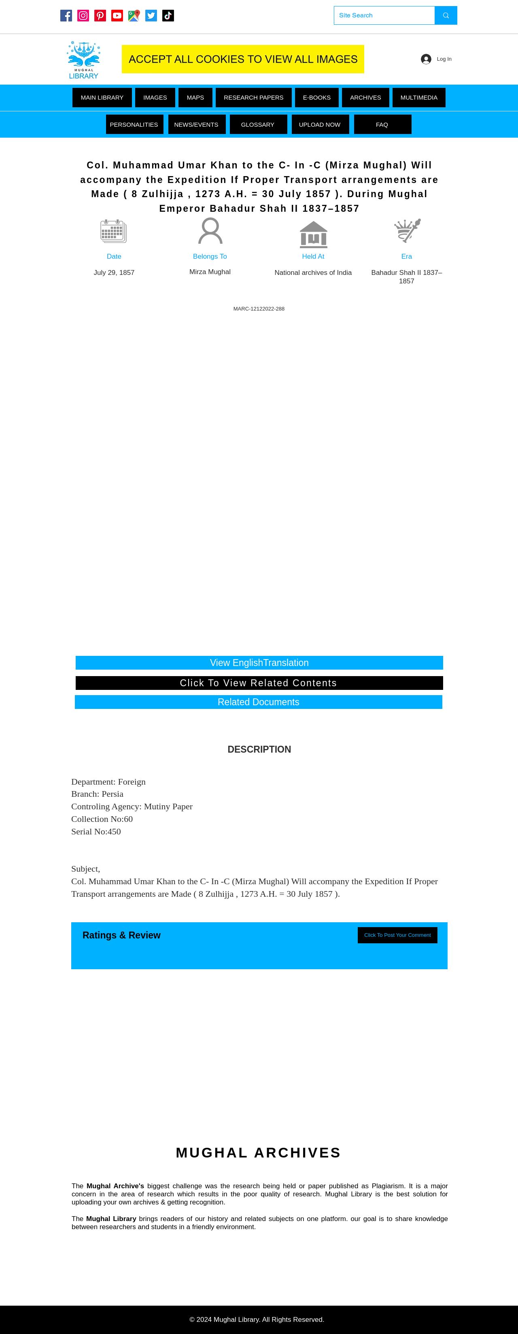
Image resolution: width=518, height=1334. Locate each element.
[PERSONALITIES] (134, 124)
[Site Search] (378, 15)
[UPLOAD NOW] (320, 124)
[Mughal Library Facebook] (66, 15)
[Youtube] (117, 15)
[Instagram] (83, 15)
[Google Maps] (134, 15)
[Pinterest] (100, 15)
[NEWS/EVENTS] (197, 124)
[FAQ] (383, 124)
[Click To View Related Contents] (259, 683)
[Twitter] (151, 15)
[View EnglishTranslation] (259, 663)
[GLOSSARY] (258, 124)
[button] (419, 97)
